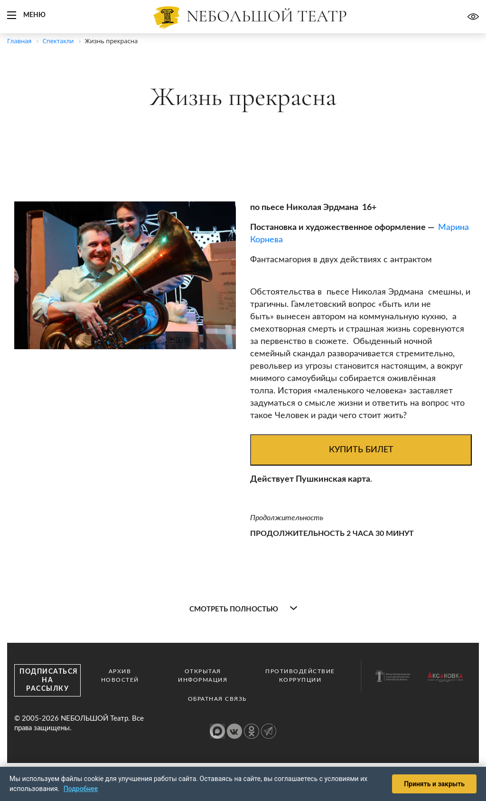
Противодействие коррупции (300, 675)
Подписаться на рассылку (48, 680)
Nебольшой (267, 16)
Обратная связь (217, 699)
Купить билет (361, 450)
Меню (34, 15)
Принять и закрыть (434, 784)
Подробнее (81, 788)
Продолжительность (286, 518)
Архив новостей (120, 675)
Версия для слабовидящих (473, 16)
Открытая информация (202, 675)
